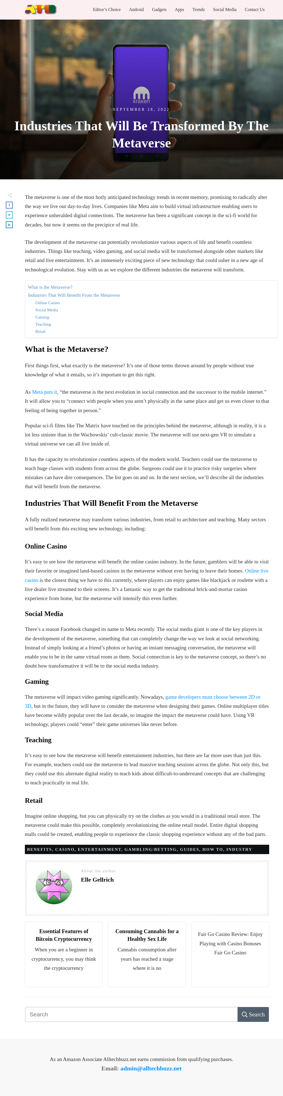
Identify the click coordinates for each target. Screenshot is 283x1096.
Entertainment (99, 849)
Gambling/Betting (151, 849)
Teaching (43, 324)
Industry (239, 849)
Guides (190, 849)
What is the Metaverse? (50, 287)
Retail (40, 331)
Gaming (42, 317)
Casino (65, 849)
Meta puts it (44, 392)
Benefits (39, 849)
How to (213, 849)
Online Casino (47, 302)
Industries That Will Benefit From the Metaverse (74, 295)
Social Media (46, 309)
